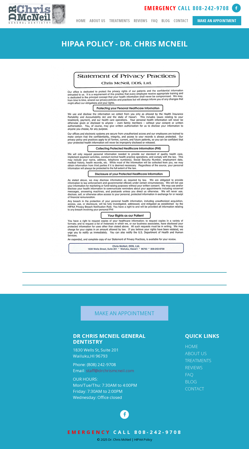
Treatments (119, 20)
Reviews (140, 20)
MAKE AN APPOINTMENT (216, 20)
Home (81, 20)
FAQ (154, 20)
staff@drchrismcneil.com (110, 370)
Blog (165, 20)
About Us (97, 20)
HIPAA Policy (143, 439)
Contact (181, 20)
